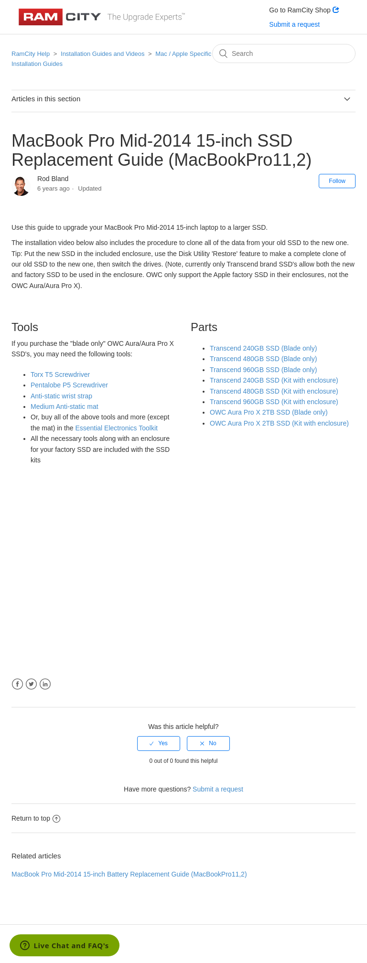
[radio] (158, 743)
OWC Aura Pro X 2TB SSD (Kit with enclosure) (279, 423)
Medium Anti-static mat (64, 406)
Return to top (35, 818)
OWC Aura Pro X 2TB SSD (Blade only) (269, 412)
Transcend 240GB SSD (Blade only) (263, 348)
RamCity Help (30, 53)
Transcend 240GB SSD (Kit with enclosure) (274, 380)
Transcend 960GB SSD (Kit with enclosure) (274, 402)
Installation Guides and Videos (102, 53)
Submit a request (294, 24)
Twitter (31, 684)
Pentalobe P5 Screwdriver (69, 385)
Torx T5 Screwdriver (60, 374)
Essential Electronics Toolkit (116, 428)
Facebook (17, 684)
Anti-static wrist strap (61, 396)
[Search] (284, 53)
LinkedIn (45, 684)
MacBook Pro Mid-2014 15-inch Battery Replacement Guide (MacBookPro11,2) (129, 874)
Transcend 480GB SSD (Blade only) (263, 359)
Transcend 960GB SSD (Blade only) (263, 370)
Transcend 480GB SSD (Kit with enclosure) (274, 391)
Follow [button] (337, 181)
